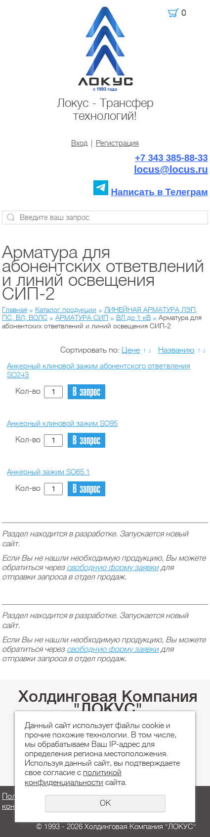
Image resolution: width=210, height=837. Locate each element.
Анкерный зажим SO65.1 (48, 472)
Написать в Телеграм (159, 192)
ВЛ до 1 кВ (133, 317)
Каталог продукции (65, 310)
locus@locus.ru (171, 169)
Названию (176, 350)
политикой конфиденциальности (73, 777)
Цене (131, 350)
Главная (14, 310)
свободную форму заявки (113, 567)
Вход (79, 143)
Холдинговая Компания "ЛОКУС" (108, 702)
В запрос (86, 392)
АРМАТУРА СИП (81, 317)
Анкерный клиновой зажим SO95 (62, 423)
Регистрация (117, 143)
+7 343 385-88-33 (171, 158)
